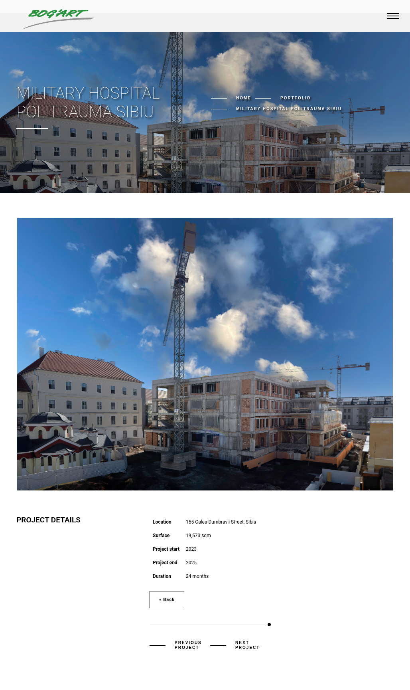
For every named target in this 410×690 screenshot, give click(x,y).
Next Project (247, 645)
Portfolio (295, 98)
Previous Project (188, 645)
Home (243, 98)
